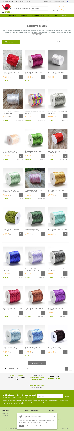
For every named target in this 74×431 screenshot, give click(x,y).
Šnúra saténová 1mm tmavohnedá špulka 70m (55, 348)
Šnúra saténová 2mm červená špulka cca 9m (57, 151)
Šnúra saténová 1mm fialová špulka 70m (56, 308)
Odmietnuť (38, 426)
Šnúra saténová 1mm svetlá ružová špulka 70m (33, 191)
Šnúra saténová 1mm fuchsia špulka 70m (34, 73)
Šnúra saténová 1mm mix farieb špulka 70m (35, 112)
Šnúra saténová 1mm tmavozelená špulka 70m (32, 230)
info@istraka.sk (9, 1)
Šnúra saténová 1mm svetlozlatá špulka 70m (57, 191)
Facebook (5, 413)
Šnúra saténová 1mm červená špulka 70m (12, 73)
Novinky (64, 15)
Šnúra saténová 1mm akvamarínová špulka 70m (11, 191)
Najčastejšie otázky (59, 1)
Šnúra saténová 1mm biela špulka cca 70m (11, 112)
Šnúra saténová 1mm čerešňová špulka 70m (12, 308)
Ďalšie (56, 15)
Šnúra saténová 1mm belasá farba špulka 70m (33, 348)
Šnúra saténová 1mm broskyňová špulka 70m (10, 151)
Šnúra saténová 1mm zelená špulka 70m (33, 151)
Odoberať (66, 396)
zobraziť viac (37, 34)
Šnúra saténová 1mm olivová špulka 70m (11, 230)
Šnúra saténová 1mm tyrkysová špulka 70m (57, 230)
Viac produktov (37, 363)
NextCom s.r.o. (64, 428)
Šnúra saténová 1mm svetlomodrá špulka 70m (10, 348)
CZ (69, 1)
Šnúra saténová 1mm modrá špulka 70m (11, 269)
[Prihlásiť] (55, 9)
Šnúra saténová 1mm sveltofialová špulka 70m (32, 269)
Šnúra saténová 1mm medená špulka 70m (34, 308)
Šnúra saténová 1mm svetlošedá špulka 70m (57, 112)
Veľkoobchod (47, 1)
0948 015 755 (20, 1)
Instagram (5, 415)
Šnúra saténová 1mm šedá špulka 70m (56, 269)
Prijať (21, 426)
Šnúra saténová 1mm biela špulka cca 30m (56, 73)
